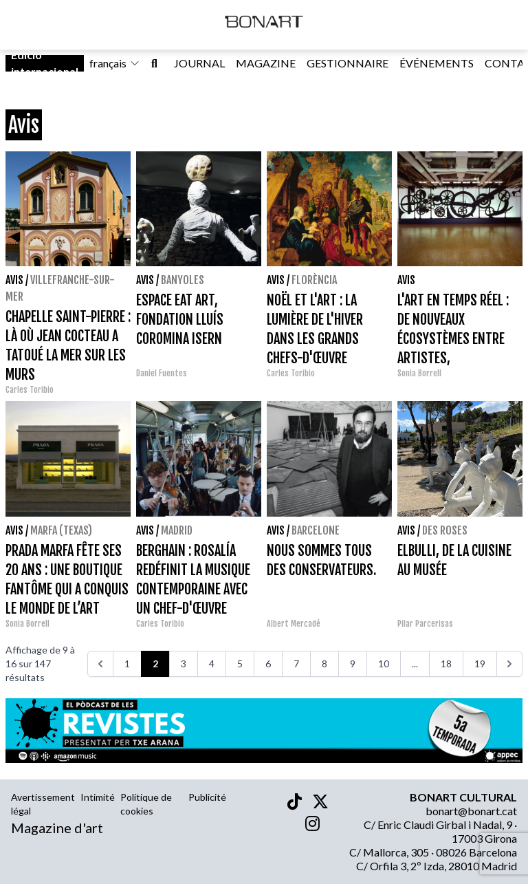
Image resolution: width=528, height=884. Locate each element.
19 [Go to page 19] (479, 663)
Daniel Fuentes (161, 373)
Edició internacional (44, 63)
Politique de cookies (146, 804)
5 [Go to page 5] (240, 663)
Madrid (176, 530)
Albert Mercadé (293, 623)
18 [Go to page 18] (446, 663)
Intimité (97, 797)
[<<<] (100, 664)
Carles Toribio (31, 390)
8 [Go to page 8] (324, 663)
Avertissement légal (43, 804)
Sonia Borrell (419, 373)
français (114, 62)
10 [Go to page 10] (383, 663)
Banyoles (182, 280)
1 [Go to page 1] (127, 663)
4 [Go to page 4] (211, 663)
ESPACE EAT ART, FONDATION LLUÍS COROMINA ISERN (179, 319)
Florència (314, 280)
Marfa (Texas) (61, 530)
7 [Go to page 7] (296, 663)
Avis (14, 280)
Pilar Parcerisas (425, 623)
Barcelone (316, 530)
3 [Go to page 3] (183, 663)
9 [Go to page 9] (352, 663)
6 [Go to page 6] (268, 663)
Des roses (445, 530)
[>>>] (509, 664)
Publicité (207, 797)
